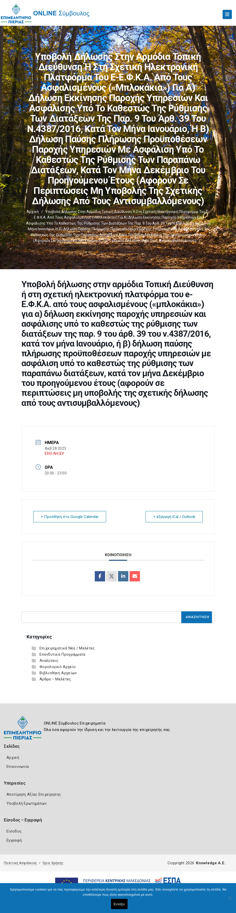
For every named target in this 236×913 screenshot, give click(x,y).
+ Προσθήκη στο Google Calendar (70, 516)
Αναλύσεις (49, 660)
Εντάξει (119, 904)
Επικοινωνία (17, 766)
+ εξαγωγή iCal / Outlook (174, 516)
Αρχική (33, 212)
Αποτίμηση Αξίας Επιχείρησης (33, 794)
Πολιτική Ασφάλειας (20, 863)
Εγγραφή (14, 840)
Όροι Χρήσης (53, 863)
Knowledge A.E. (210, 863)
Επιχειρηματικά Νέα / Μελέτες (67, 648)
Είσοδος (14, 831)
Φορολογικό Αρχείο (58, 666)
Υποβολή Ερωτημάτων (26, 803)
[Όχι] (229, 900)
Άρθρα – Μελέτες (55, 679)
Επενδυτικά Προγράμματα (62, 654)
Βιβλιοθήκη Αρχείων (58, 673)
